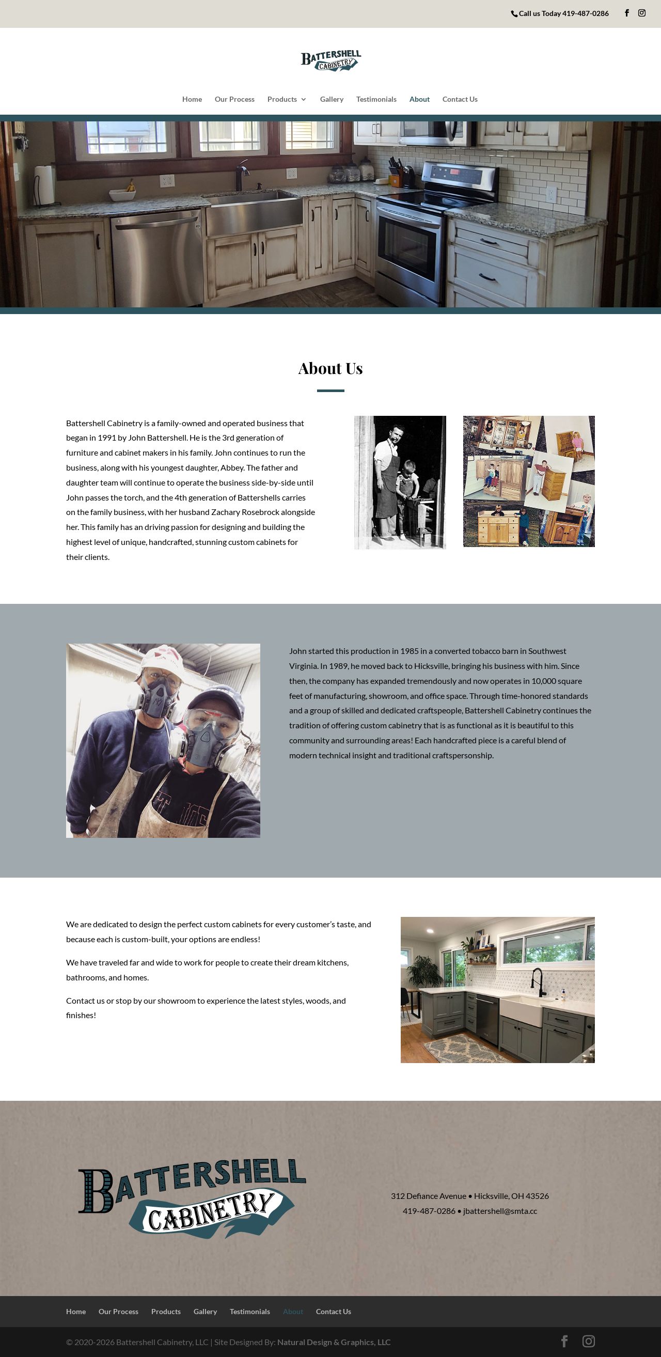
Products (282, 99)
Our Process (235, 99)
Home (192, 99)
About (420, 99)
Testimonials (376, 99)
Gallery (331, 99)
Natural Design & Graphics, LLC (334, 1342)
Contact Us (460, 99)
